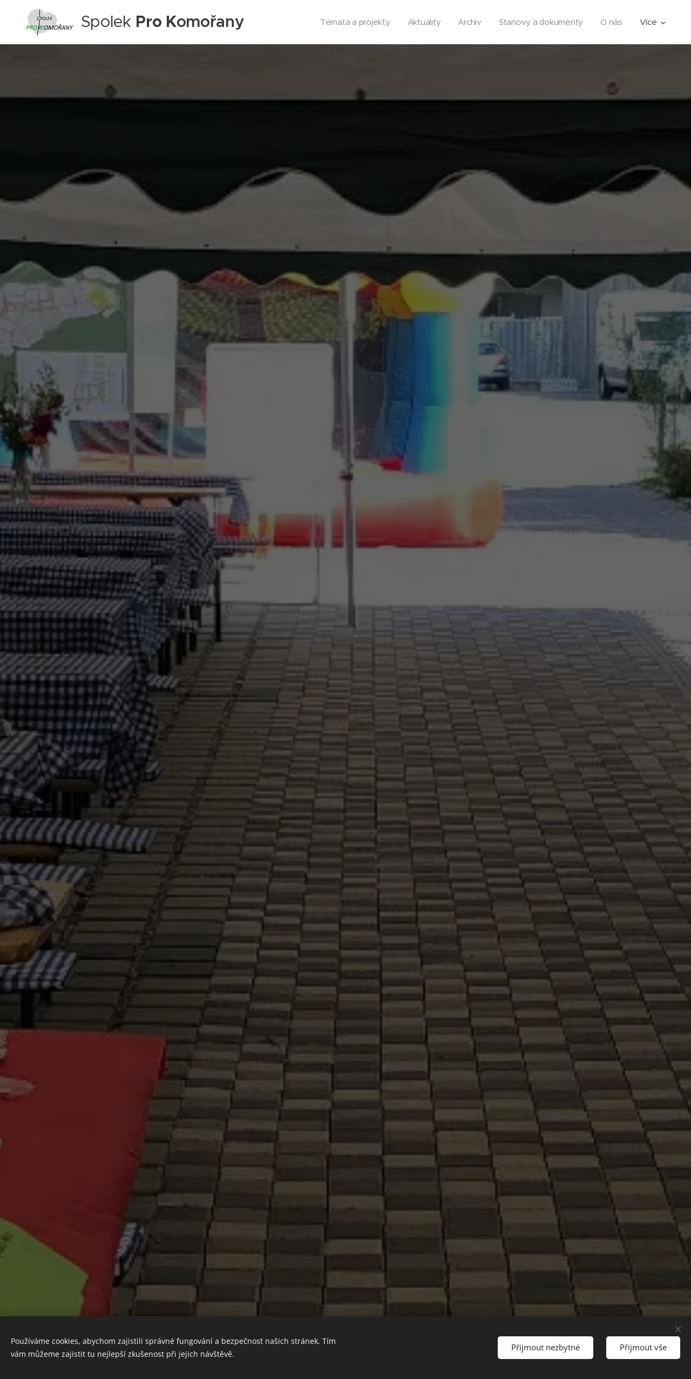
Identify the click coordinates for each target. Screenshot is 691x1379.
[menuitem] (352, 22)
